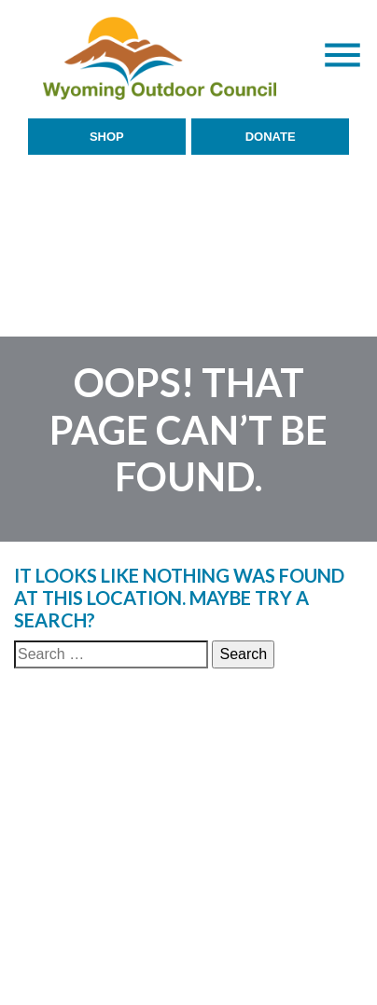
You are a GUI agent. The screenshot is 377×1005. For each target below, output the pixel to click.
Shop (107, 137)
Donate (270, 137)
